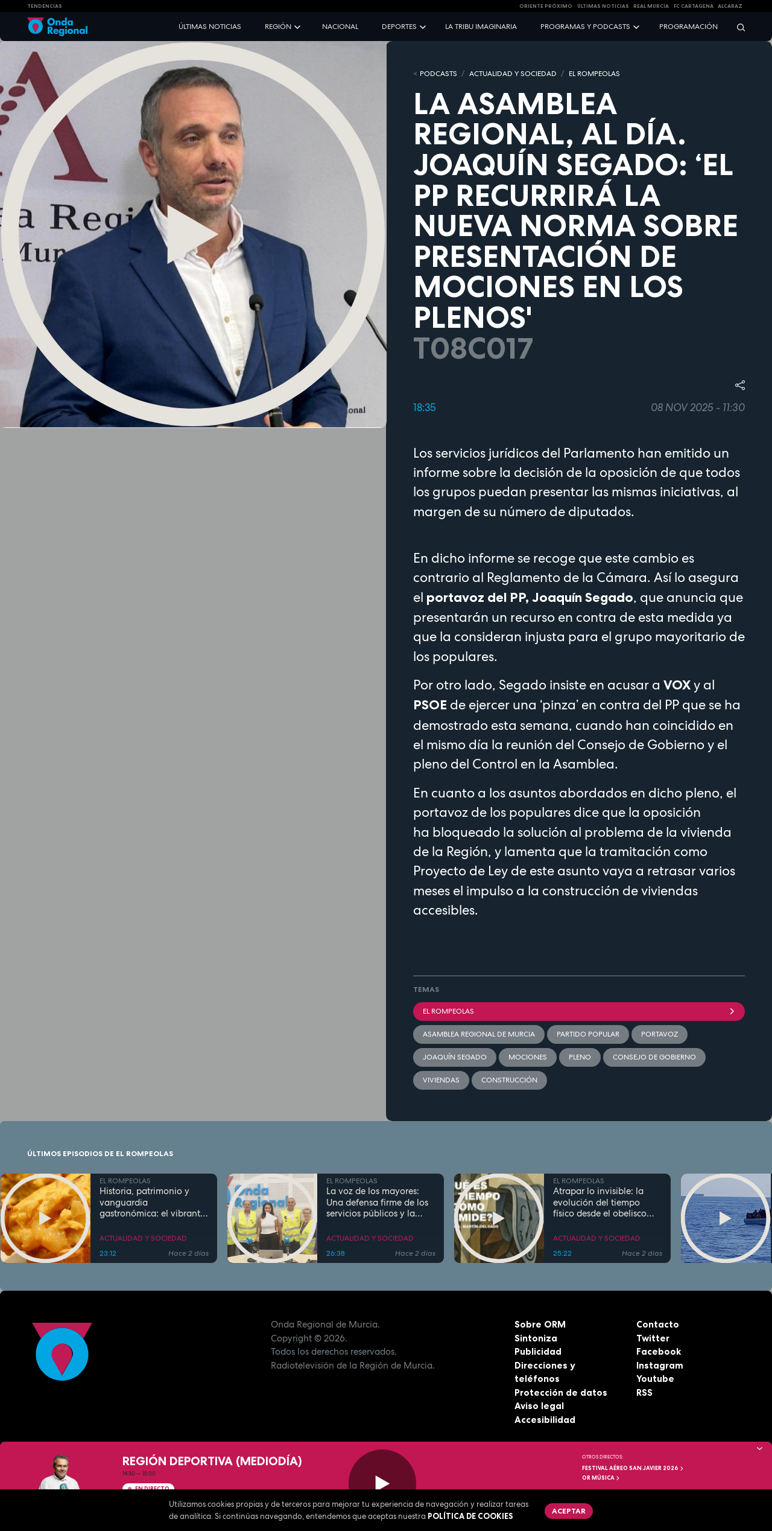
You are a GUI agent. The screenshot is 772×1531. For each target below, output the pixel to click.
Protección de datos (560, 1392)
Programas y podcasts (585, 26)
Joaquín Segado (455, 1057)
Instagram (659, 1365)
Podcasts (438, 73)
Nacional (340, 26)
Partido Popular (588, 1034)
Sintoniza (535, 1338)
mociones (527, 1057)
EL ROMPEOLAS (594, 73)
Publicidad (538, 1351)
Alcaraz (730, 6)
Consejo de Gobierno (654, 1057)
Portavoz (659, 1034)
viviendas (441, 1080)
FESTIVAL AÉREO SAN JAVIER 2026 (633, 1468)
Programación (688, 26)
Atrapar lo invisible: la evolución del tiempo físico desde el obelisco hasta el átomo (600, 1202)
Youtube (655, 1378)
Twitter (652, 1338)
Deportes (399, 26)
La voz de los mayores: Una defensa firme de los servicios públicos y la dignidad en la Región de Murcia (378, 1202)
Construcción (509, 1080)
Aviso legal (539, 1405)
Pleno (580, 1057)
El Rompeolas (579, 1011)
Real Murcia (651, 6)
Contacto (657, 1324)
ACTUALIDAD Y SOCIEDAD (513, 73)
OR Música (601, 1477)
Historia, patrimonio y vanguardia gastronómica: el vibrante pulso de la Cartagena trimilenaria (152, 1202)
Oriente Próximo (545, 6)
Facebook (658, 1351)
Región (278, 26)
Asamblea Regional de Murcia (479, 1034)
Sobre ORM (540, 1324)
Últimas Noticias (603, 6)
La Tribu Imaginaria (481, 26)
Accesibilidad (544, 1419)
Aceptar (569, 1510)
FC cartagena (693, 6)
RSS (644, 1392)
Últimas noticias (210, 26)
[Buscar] (737, 27)
